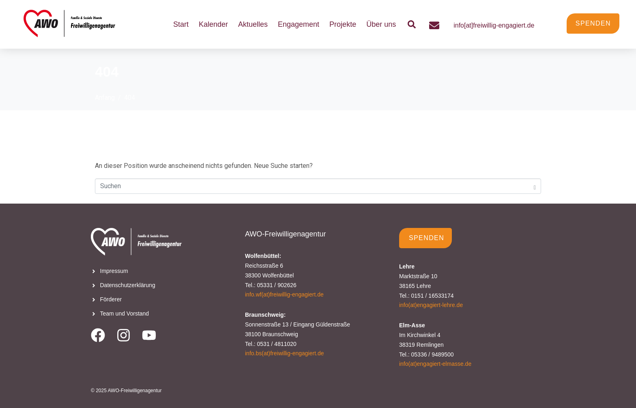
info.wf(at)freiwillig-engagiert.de (284, 294)
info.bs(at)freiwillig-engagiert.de (284, 353)
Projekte (342, 24)
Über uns (381, 24)
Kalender (213, 24)
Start (181, 24)
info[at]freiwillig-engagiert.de (493, 25)
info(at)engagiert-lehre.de (431, 305)
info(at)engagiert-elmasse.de (435, 364)
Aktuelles (253, 24)
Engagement (298, 24)
